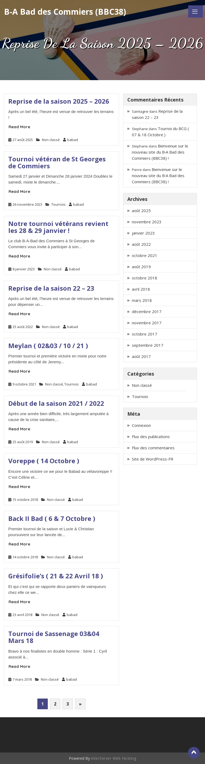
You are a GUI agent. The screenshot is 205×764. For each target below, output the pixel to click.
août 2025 (141, 210)
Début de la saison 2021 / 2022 (56, 403)
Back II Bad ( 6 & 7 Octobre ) (51, 518)
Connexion (141, 425)
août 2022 (141, 244)
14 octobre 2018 (25, 557)
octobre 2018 (144, 277)
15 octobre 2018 (25, 499)
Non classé (51, 139)
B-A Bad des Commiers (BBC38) (65, 11)
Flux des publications (151, 436)
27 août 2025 (23, 139)
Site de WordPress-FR (152, 459)
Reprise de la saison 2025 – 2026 (58, 101)
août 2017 (141, 356)
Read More (19, 126)
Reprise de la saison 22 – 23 (51, 288)
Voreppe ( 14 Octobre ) (43, 460)
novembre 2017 (146, 322)
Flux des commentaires (153, 447)
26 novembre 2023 (27, 204)
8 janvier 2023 (24, 269)
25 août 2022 (23, 326)
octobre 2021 (144, 255)
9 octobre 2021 (24, 384)
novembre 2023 (146, 221)
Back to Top (194, 753)
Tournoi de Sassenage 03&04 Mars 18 (53, 637)
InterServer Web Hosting (113, 758)
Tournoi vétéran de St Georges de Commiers (57, 162)
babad (70, 139)
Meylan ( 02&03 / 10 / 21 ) (48, 345)
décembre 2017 (146, 311)
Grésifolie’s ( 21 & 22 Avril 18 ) (55, 575)
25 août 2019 (23, 441)
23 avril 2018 (22, 614)
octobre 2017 (144, 334)
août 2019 (141, 266)
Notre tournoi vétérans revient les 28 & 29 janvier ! (58, 227)
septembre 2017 (147, 345)
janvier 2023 (143, 233)
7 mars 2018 (22, 679)
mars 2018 (142, 300)
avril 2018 (141, 289)
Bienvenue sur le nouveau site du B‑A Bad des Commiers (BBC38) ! (160, 152)
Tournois (58, 204)
